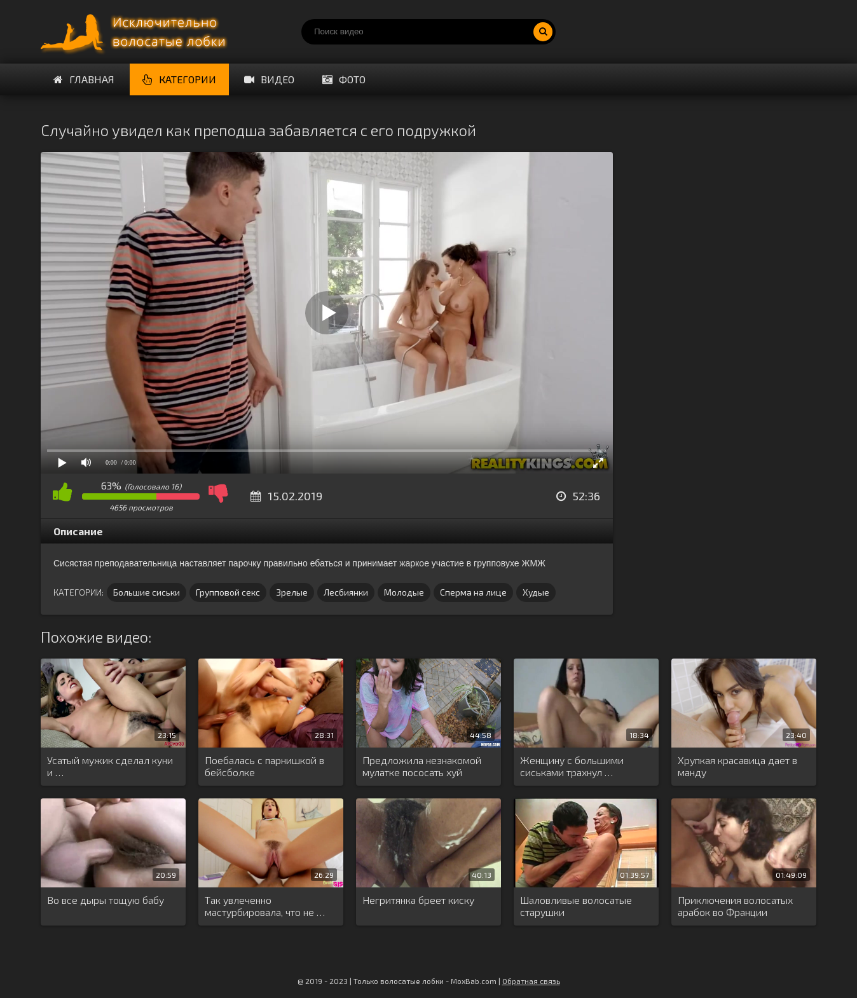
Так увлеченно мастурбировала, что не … (265, 906)
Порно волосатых (136, 32)
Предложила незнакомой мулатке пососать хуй (421, 766)
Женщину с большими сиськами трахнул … (572, 766)
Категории (179, 79)
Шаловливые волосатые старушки (576, 906)
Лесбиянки (346, 592)
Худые (536, 592)
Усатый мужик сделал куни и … (110, 766)
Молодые (404, 592)
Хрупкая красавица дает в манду (737, 766)
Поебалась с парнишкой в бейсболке (264, 766)
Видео (269, 79)
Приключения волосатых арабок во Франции (735, 906)
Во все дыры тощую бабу (105, 900)
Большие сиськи (146, 592)
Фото (344, 79)
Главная (83, 79)
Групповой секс (228, 592)
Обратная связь (531, 980)
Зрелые (292, 592)
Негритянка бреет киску (418, 900)
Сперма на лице (473, 592)
